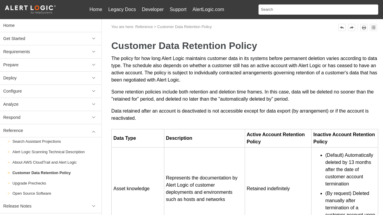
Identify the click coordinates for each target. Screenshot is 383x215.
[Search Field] (318, 9)
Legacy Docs (122, 9)
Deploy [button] (50, 78)
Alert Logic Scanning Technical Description (49, 152)
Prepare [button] (50, 65)
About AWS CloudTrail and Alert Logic (45, 162)
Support (178, 9)
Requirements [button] (50, 51)
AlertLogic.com (208, 9)
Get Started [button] (50, 38)
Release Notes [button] (50, 206)
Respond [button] (50, 117)
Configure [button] (50, 91)
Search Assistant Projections (37, 141)
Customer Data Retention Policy (42, 173)
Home (95, 9)
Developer (153, 9)
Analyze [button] (50, 104)
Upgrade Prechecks (29, 183)
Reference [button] (50, 130)
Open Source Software (32, 193)
